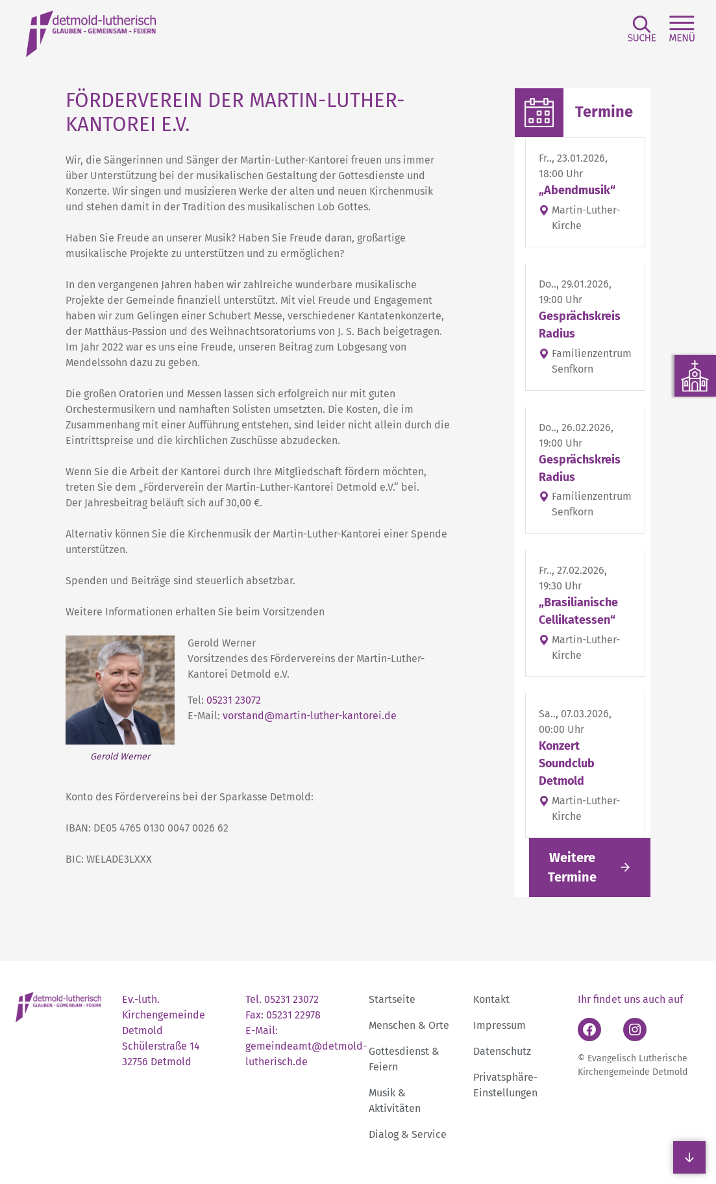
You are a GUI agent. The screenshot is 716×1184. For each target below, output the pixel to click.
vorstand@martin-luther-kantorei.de (310, 715)
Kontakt (491, 999)
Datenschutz (502, 1051)
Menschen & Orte (409, 1025)
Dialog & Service (408, 1134)
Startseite (392, 999)
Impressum (499, 1025)
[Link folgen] (589, 867)
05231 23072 (233, 700)
